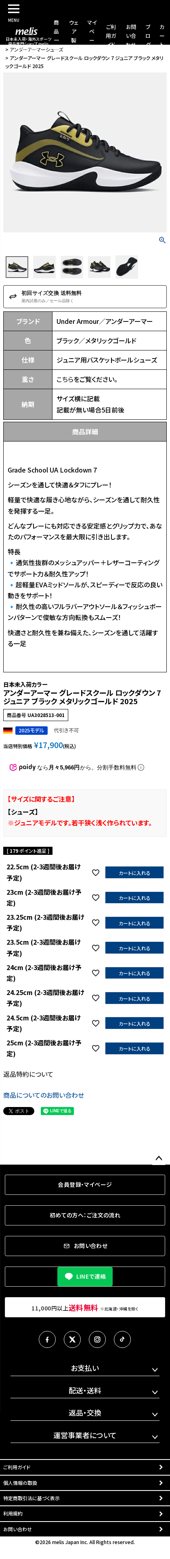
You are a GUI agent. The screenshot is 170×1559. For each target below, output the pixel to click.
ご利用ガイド (111, 35)
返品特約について (28, 1074)
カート (162, 35)
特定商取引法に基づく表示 (31, 1498)
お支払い (85, 1367)
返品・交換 (85, 1412)
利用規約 (13, 1513)
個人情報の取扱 (20, 1482)
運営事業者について (85, 1435)
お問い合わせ (131, 35)
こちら (65, 379)
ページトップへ (158, 1158)
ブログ (148, 35)
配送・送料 (85, 1390)
